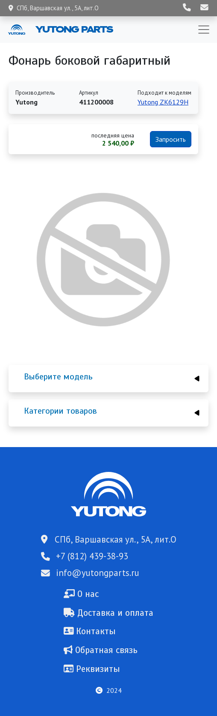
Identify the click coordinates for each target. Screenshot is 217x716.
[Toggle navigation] (204, 29)
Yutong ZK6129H (163, 102)
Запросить (170, 139)
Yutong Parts (73, 29)
